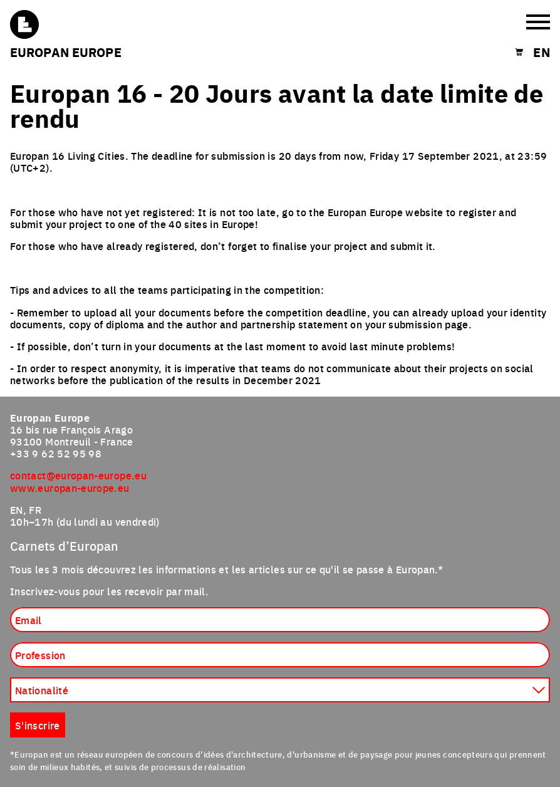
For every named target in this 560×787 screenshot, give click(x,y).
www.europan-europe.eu (70, 487)
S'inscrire (37, 725)
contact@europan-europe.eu (78, 475)
